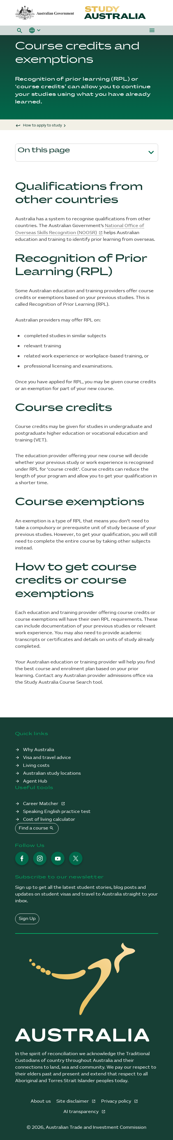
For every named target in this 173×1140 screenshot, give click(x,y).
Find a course (37, 828)
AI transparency (81, 1111)
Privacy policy (116, 1101)
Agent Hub (35, 781)
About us (41, 1101)
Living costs (36, 765)
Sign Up (27, 918)
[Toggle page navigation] (151, 152)
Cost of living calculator (49, 819)
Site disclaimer (73, 1101)
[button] (19, 30)
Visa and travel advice (47, 757)
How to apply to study (42, 125)
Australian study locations (52, 773)
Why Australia (38, 749)
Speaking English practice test (57, 811)
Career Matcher (41, 803)
